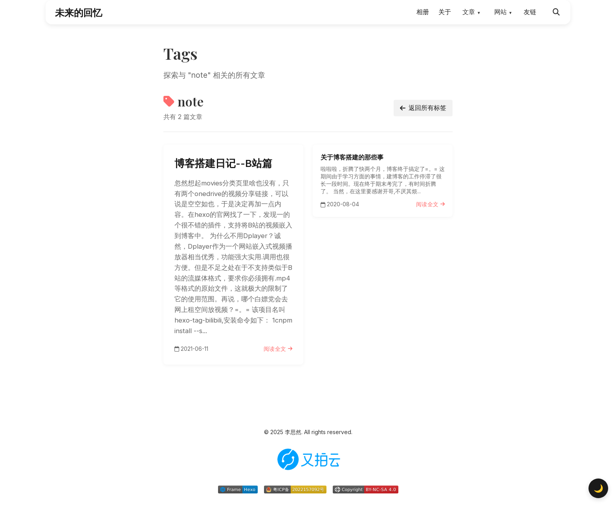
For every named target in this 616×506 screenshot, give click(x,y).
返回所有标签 (423, 108)
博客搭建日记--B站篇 (223, 163)
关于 (444, 12)
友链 (530, 12)
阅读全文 (278, 348)
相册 (422, 12)
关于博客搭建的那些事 (352, 157)
